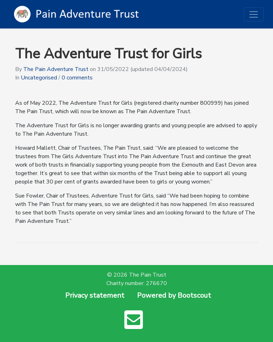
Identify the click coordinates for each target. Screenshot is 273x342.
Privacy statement (94, 295)
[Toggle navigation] (253, 14)
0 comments (77, 78)
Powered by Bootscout (174, 295)
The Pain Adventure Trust (55, 69)
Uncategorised (39, 78)
